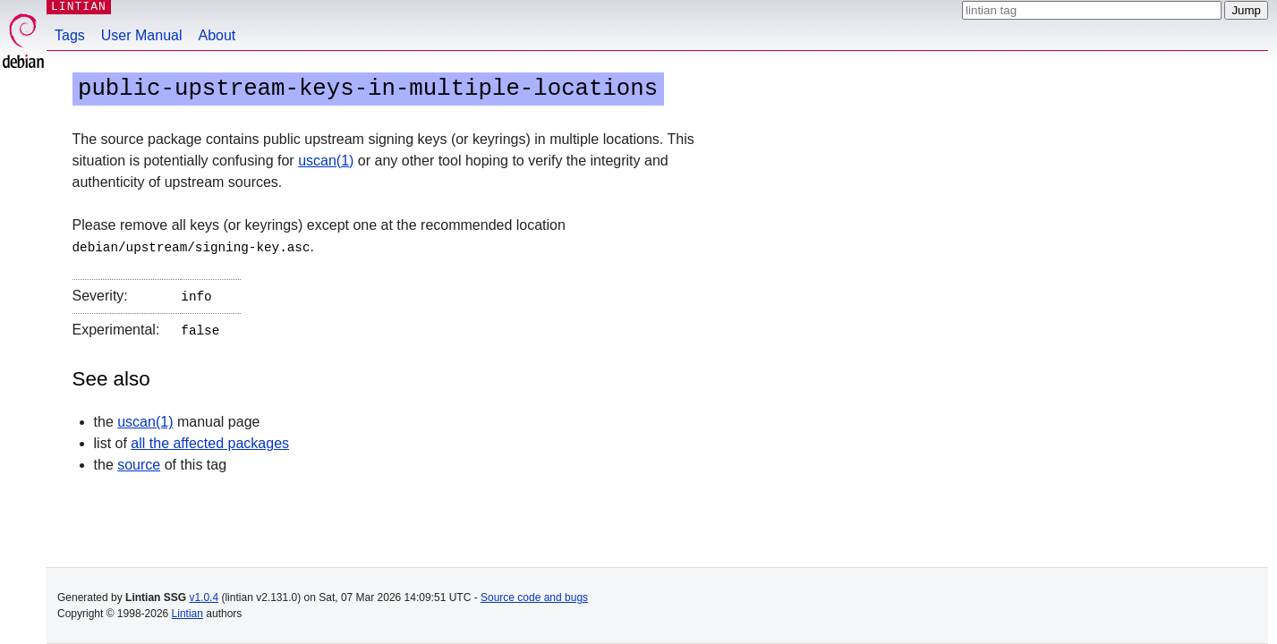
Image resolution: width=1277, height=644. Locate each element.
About (217, 35)
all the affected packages (210, 439)
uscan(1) (325, 160)
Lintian (187, 613)
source (138, 461)
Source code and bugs (534, 597)
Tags (70, 35)
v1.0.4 (203, 597)
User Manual (142, 35)
